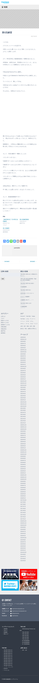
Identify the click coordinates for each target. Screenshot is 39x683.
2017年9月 (23, 502)
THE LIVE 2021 (25, 635)
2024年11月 (23, 349)
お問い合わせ (23, 648)
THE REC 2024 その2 (25, 303)
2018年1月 (23, 498)
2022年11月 (23, 383)
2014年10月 (23, 552)
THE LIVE (22, 626)
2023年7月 (23, 370)
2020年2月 (23, 446)
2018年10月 (23, 479)
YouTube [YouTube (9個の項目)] (22, 318)
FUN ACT (6, 668)
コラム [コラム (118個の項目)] (31, 321)
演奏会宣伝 (3, 329)
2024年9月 (23, 354)
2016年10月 (23, 525)
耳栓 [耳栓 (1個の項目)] (26, 328)
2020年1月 (23, 448)
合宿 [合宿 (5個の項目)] (31, 326)
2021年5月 (23, 416)
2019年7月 (23, 460)
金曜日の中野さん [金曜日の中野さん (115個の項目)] (32, 328)
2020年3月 (23, 443)
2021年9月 (23, 408)
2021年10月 (23, 406)
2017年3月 (23, 514)
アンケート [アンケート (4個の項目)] (32, 318)
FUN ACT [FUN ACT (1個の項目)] (22, 316)
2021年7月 (23, 412)
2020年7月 (23, 435)
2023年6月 (23, 372)
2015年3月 (23, 548)
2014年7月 (23, 556)
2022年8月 (23, 389)
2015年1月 (23, 550)
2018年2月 (23, 496)
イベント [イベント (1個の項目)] (22, 321)
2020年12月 (23, 425)
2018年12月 (23, 475)
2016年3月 (23, 533)
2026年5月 (23, 337)
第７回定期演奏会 (26, 643)
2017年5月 (23, 510)
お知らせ (3, 316)
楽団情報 (5, 628)
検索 (3, 278)
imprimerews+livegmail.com (19, 611)
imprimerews (15, 615)
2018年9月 (23, 481)
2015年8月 (23, 540)
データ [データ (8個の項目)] (27, 323)
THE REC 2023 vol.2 (8, 651)
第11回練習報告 (24, 219)
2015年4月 (23, 546)
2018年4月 (23, 491)
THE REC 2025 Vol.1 (25, 290)
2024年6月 (23, 358)
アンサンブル (6, 670)
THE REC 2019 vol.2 (8, 663)
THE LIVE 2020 (25, 637)
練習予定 (3, 331)
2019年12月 (23, 450)
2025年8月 (23, 341)
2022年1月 (23, 400)
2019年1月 (23, 473)
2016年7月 (23, 531)
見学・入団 (24, 650)
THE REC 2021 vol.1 (8, 658)
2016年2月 (23, 535)
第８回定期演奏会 (26, 642)
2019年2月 (23, 471)
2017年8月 (23, 504)
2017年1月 (23, 519)
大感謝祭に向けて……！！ (27, 300)
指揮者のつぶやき (5, 324)
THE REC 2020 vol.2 (8, 660)
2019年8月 (23, 458)
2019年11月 (23, 452)
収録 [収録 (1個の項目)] (28, 326)
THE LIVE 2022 (25, 633)
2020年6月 (23, 437)
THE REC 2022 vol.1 (8, 655)
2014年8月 (23, 554)
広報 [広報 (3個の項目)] (34, 326)
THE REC (4, 648)
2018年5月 (23, 489)
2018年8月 (23, 483)
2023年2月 (23, 377)
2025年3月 (23, 347)
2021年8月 (23, 410)
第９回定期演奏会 (26, 640)
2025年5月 (23, 345)
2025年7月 (23, 343)
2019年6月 (23, 462)
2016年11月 (23, 523)
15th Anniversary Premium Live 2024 (27, 629)
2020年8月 (23, 433)
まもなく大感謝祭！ (25, 296)
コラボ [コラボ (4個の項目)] (27, 321)
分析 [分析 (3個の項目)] (24, 326)
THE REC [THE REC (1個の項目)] (28, 316)
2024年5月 (23, 360)
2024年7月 (23, 356)
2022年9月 (23, 387)
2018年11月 (23, 477)
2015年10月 (23, 537)
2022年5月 (23, 393)
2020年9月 (23, 431)
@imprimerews (15, 613)
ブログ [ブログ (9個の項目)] (31, 323)
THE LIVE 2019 (25, 638)
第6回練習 (32, 261)
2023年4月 (23, 375)
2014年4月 (23, 560)
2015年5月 (23, 544)
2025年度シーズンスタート (27, 293)
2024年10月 (23, 352)
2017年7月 (23, 506)
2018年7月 (23, 485)
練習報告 (3, 333)
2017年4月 (23, 512)
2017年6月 (23, 508)
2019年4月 (23, 466)
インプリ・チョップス (8, 666)
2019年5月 (23, 464)
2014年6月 (23, 558)
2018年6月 (23, 487)
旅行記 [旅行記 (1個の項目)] (22, 328)
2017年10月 (23, 500)
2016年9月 (23, 527)
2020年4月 (23, 441)
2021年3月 (23, 420)
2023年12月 (23, 366)
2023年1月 (23, 379)
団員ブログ (6, 633)
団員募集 (5, 632)
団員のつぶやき (5, 320)
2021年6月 (23, 414)
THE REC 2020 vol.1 (8, 661)
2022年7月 (23, 391)
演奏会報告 (3, 326)
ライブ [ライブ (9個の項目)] (35, 323)
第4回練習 (7, 261)
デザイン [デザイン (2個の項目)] (22, 323)
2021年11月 (23, 404)
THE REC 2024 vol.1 (8, 650)
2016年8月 (23, 529)
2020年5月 (23, 439)
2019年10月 (23, 454)
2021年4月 (23, 418)
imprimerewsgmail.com (18, 608)
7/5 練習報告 (23, 286)
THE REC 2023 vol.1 (8, 653)
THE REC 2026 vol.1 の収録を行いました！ (29, 275)
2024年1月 (23, 364)
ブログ (2, 318)
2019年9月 (23, 456)
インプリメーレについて (8, 626)
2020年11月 (23, 427)
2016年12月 (23, 521)
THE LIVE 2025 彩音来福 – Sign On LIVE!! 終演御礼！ (28, 279)
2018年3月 (23, 494)
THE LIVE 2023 (25, 632)
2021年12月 (23, 402)
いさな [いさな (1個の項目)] (27, 318)
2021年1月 (23, 423)
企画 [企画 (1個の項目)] (21, 326)
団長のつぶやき (5, 322)
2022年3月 (23, 397)
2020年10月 (23, 429)
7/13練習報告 (23, 306)
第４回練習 (6, 228)
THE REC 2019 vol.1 (8, 665)
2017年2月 (23, 516)
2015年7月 (23, 542)
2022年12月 (23, 381)
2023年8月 (23, 368)
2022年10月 (23, 385)
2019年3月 (23, 468)
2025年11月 (23, 339)
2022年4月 (23, 395)
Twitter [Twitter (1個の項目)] (33, 316)
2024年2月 (23, 362)
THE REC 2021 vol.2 (8, 656)
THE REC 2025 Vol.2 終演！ (27, 283)
